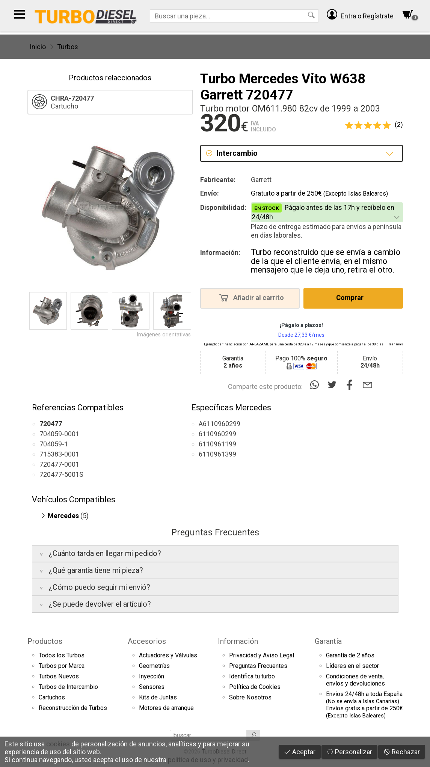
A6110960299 (219, 424)
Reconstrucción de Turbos (73, 707)
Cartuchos (52, 697)
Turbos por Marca (61, 665)
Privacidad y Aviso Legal (261, 655)
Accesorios (147, 641)
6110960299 (217, 434)
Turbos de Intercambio (68, 686)
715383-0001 (59, 454)
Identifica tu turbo (252, 676)
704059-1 (53, 444)
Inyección (151, 676)
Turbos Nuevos (59, 676)
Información (238, 641)
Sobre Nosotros (250, 697)
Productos (44, 641)
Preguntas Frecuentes (258, 665)
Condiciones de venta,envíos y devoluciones (355, 680)
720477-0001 (59, 464)
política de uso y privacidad (208, 760)
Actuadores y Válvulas (168, 655)
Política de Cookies (255, 686)
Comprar (352, 297)
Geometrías (154, 665)
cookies (58, 744)
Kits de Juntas (158, 697)
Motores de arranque (166, 707)
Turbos (67, 47)
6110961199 (217, 444)
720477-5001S (61, 474)
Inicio (38, 47)
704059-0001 (59, 434)
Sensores (151, 686)
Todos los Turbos (61, 655)
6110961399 (217, 454)
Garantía (328, 641)
